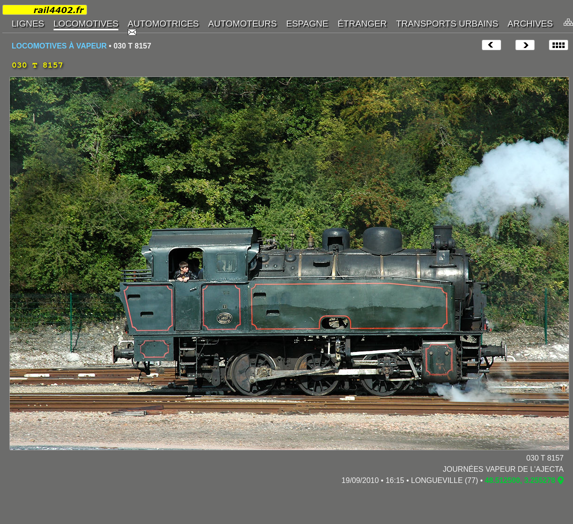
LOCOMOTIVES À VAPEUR (59, 46)
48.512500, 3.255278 (520, 480)
